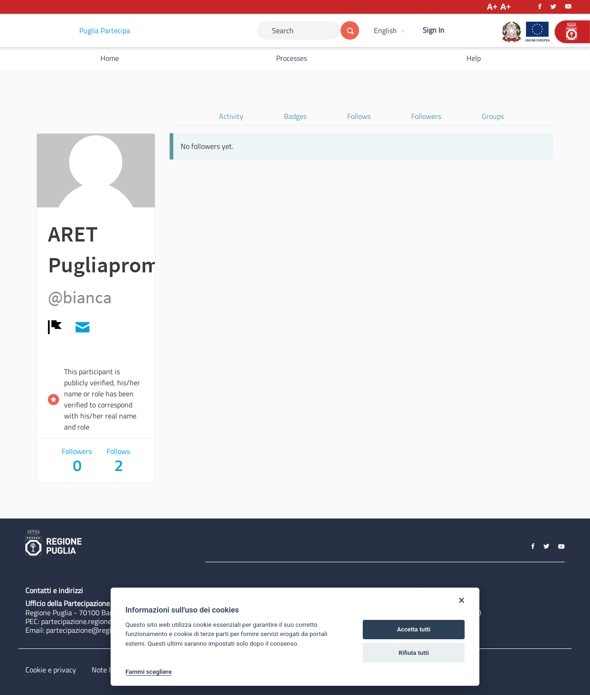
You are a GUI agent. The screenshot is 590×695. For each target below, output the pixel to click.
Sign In (433, 29)
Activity (231, 116)
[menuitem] (391, 30)
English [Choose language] (385, 30)
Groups (493, 116)
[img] (55, 327)
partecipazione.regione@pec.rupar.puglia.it (107, 621)
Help (473, 58)
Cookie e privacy (50, 669)
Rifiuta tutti (414, 652)
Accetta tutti (414, 629)
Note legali (108, 669)
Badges (295, 116)
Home (109, 58)
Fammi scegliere (148, 671)
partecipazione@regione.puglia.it (97, 630)
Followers (426, 116)
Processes (291, 58)
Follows (359, 116)
